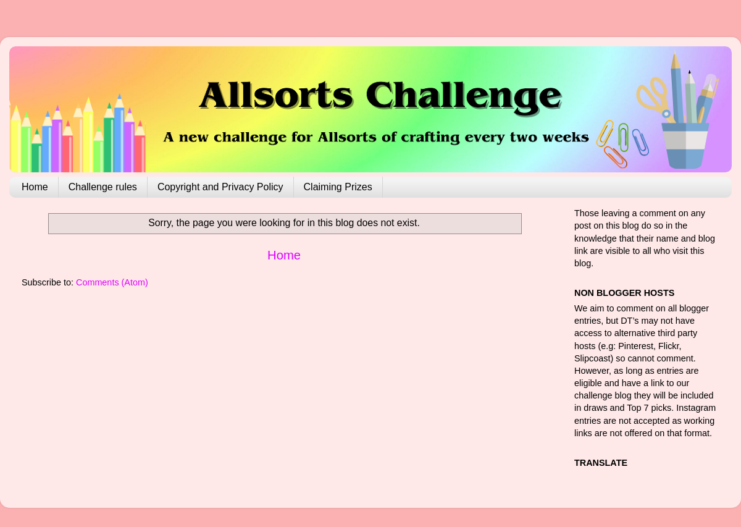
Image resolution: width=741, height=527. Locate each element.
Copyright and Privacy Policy (220, 187)
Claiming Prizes (338, 187)
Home (35, 187)
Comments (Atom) (112, 282)
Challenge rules (103, 187)
